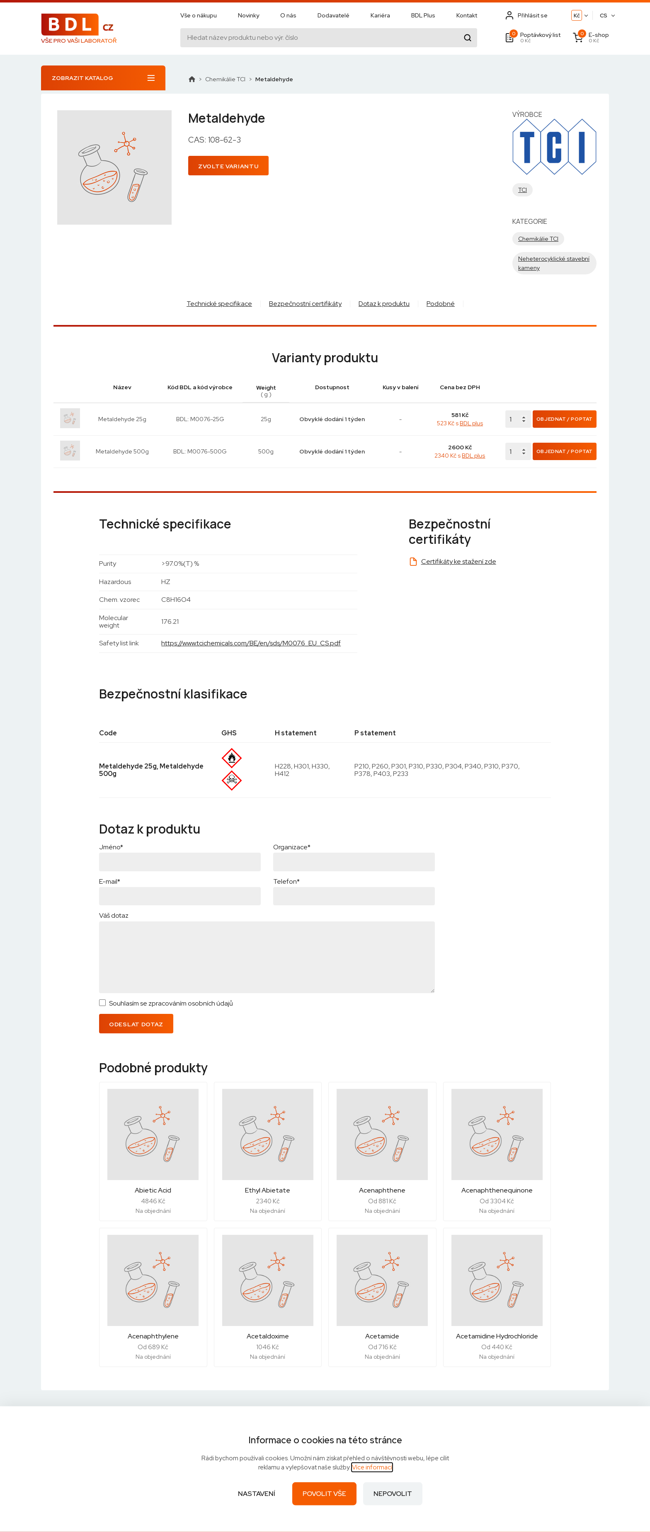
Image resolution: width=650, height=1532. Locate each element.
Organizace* (291, 847)
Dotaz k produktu (384, 303)
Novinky (248, 15)
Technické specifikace (219, 303)
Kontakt (466, 15)
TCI (522, 190)
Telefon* (286, 881)
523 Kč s (460, 423)
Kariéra (380, 15)
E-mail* (109, 881)
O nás (288, 15)
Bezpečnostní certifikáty (305, 303)
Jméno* (111, 847)
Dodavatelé (333, 15)
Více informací (372, 1467)
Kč (577, 15)
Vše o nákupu (198, 15)
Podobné (441, 303)
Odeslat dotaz (136, 1024)
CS (603, 15)
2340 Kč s (459, 455)
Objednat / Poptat (564, 419)
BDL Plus (423, 15)
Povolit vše (324, 1493)
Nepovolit (393, 1493)
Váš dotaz (114, 915)
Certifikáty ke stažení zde (458, 561)
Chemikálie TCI (225, 79)
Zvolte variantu (228, 166)
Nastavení (256, 1493)
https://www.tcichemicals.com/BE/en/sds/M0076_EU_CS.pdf (251, 643)
